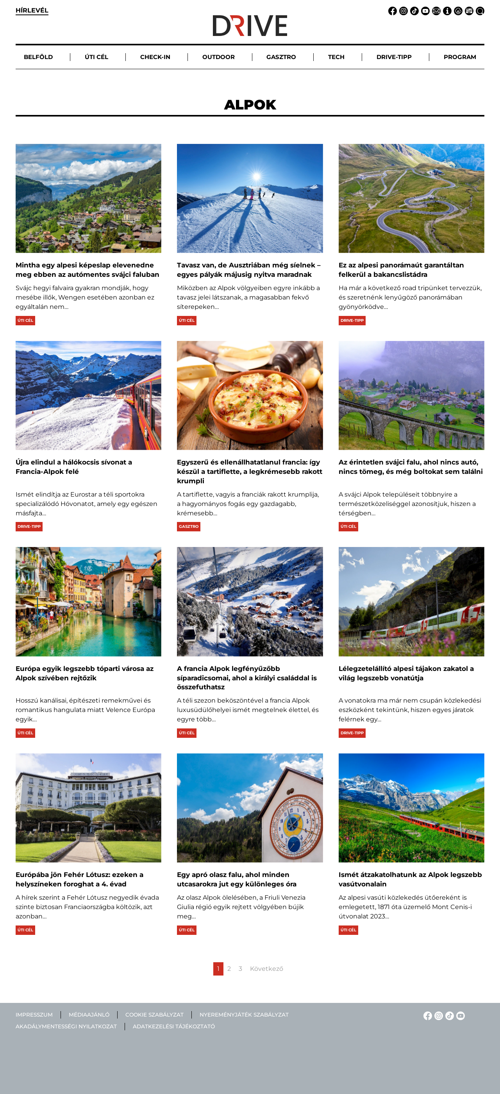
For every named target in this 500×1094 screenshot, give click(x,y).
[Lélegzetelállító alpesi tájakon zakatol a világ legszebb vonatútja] (411, 601)
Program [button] (460, 57)
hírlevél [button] (32, 10)
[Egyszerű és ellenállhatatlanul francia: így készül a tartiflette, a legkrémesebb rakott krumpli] (250, 395)
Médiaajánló (89, 1015)
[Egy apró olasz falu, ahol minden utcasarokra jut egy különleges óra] (250, 808)
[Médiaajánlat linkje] (467, 10)
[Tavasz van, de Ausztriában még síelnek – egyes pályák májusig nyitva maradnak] (250, 198)
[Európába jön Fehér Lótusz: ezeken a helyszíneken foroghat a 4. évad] (88, 808)
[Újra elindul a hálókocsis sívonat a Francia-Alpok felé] (88, 395)
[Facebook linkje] (391, 10)
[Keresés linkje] (478, 10)
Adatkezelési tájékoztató (174, 1027)
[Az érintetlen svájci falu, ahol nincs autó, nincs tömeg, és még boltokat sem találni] (411, 395)
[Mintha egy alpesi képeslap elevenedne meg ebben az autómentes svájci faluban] (88, 198)
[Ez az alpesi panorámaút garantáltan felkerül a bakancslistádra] (411, 198)
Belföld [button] (38, 57)
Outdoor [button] (218, 57)
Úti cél (25, 320)
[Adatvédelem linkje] (457, 10)
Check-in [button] (155, 57)
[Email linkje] (435, 10)
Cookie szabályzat (154, 1015)
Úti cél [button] (96, 57)
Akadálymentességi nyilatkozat (66, 1027)
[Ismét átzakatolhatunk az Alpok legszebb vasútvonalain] (411, 808)
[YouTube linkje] (424, 10)
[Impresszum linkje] (446, 10)
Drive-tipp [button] (394, 57)
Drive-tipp (352, 320)
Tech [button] (336, 57)
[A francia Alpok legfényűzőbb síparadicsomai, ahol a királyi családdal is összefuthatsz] (250, 601)
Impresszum (34, 1015)
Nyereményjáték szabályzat (244, 1015)
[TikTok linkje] (413, 10)
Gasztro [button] (281, 57)
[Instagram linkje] (402, 10)
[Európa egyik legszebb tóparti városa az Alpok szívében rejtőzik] (88, 601)
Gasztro (188, 526)
